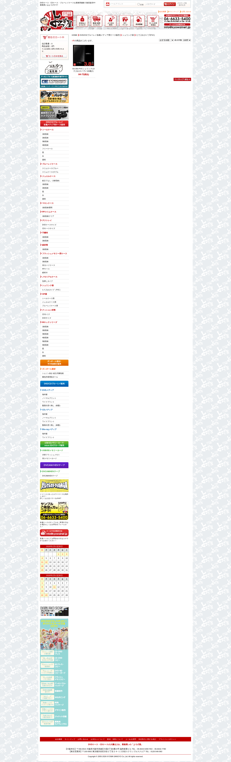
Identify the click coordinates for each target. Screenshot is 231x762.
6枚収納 (45, 345)
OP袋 (44, 294)
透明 (44, 160)
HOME (74, 35)
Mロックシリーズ (49, 322)
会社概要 (163, 11)
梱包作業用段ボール (50, 377)
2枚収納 (45, 138)
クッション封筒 (49, 310)
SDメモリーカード (49, 458)
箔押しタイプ (47, 281)
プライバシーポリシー (167, 739)
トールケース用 (48, 298)
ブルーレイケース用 (50, 306)
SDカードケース (48, 265)
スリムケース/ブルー (50, 168)
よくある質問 (131, 739)
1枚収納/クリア (48, 216)
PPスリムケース (49, 212)
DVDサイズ (46, 318)
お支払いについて (98, 739)
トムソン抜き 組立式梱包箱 (53, 373)
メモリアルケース (49, 277)
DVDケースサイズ (49, 225)
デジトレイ (47, 220)
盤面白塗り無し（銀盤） (51, 405)
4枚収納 (45, 145)
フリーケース (47, 149)
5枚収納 (45, 341)
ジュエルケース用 (49, 302)
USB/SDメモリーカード (52, 450)
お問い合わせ (186, 11)
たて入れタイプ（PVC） (51, 290)
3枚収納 (45, 141)
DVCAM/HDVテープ (51, 471)
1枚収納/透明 (47, 207)
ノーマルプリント (49, 398)
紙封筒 (45, 245)
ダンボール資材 (49, 369)
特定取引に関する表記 (147, 739)
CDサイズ (46, 314)
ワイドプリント (48, 402)
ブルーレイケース (49, 164)
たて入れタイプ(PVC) (145, 35)
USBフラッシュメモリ (51, 455)
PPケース (46, 269)
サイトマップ (174, 11)
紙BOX (45, 272)
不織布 (45, 233)
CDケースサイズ (48, 228)
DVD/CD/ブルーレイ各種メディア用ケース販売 (100, 35)
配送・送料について (115, 739)
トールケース (48, 130)
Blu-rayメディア (49, 429)
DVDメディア (48, 390)
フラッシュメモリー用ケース (54, 253)
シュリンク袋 (48, 285)
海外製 (44, 394)
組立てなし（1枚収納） (51, 181)
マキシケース (48, 203)
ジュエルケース (49, 176)
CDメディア (47, 410)
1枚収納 (45, 134)
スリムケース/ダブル (50, 172)
